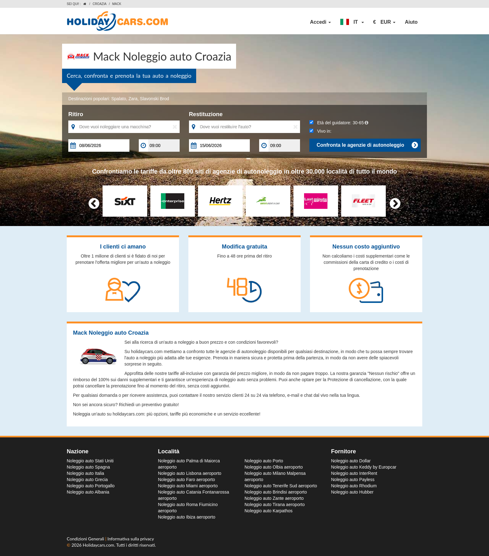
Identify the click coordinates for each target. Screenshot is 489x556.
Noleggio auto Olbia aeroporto (273, 467)
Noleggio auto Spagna (88, 467)
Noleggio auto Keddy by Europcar (363, 467)
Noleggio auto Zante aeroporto (274, 498)
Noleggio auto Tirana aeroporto (274, 504)
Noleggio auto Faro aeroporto (186, 479)
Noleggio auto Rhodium (354, 485)
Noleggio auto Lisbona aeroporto (189, 473)
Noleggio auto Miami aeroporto (188, 485)
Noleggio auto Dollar (351, 460)
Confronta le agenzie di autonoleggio (367, 145)
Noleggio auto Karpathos (268, 510)
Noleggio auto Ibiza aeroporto (186, 516)
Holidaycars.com (98, 545)
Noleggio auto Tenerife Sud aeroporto (280, 485)
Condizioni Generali (86, 538)
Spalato (118, 98)
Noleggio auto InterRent (354, 473)
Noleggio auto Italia (85, 473)
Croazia (99, 4)
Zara (133, 98)
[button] (352, 22)
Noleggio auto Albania (88, 492)
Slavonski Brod (154, 98)
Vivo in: (320, 131)
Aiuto (411, 22)
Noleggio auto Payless (353, 479)
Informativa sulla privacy (131, 538)
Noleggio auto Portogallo (90, 485)
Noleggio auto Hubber (352, 492)
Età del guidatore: (338, 122)
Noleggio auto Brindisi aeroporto (275, 492)
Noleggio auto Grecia (87, 479)
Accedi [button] (320, 22)
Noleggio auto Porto (263, 460)
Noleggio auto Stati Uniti (90, 460)
